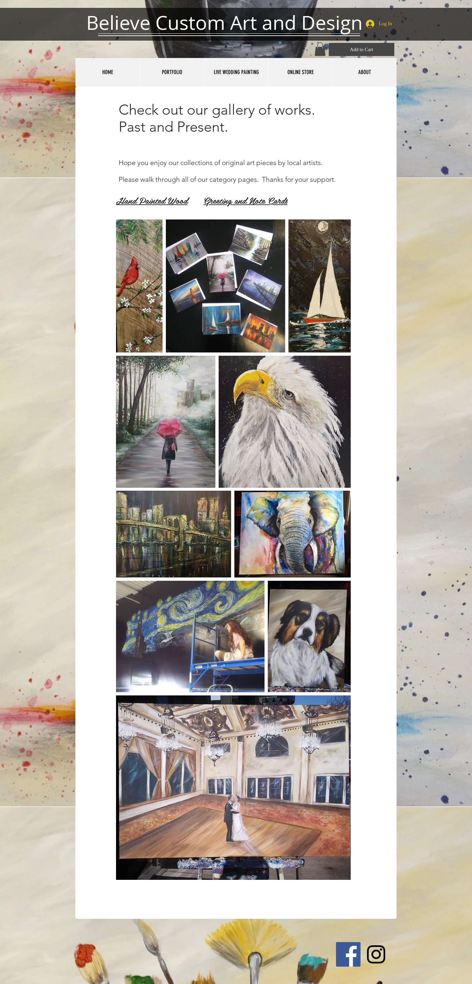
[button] (320, 49)
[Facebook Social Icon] (348, 954)
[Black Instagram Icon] (376, 954)
